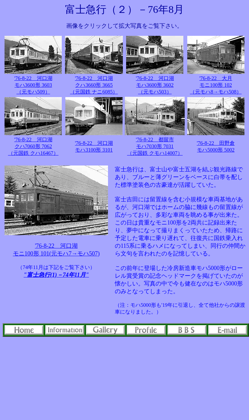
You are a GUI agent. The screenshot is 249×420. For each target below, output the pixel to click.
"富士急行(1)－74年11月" (56, 275)
